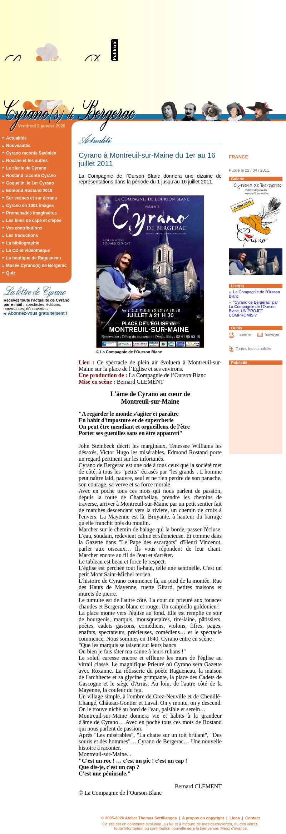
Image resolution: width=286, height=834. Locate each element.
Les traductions (22, 235)
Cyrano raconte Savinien (31, 153)
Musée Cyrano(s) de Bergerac (36, 265)
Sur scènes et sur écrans (31, 198)
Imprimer (244, 334)
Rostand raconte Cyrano (31, 175)
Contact (252, 818)
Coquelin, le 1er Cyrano (30, 183)
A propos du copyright (203, 818)
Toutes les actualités (253, 349)
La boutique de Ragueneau (33, 258)
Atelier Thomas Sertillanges (151, 818)
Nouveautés (18, 145)
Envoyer (272, 334)
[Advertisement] (197, 50)
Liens (235, 818)
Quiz (10, 273)
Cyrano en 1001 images (30, 205)
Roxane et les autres (27, 160)
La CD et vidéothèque (28, 250)
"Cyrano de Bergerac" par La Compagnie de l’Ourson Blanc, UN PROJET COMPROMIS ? (253, 308)
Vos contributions (24, 228)
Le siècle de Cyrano (26, 168)
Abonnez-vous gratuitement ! (37, 313)
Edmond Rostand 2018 (29, 190)
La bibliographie (22, 243)
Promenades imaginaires (31, 213)
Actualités (16, 138)
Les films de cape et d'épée (33, 220)
